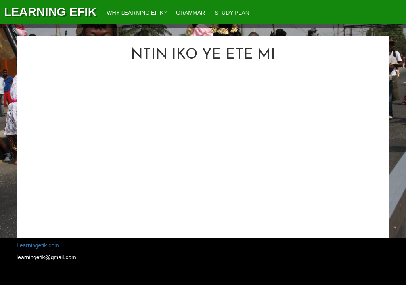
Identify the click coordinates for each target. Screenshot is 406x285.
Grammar (190, 13)
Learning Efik (50, 11)
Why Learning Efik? (137, 13)
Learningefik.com (38, 245)
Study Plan (231, 13)
